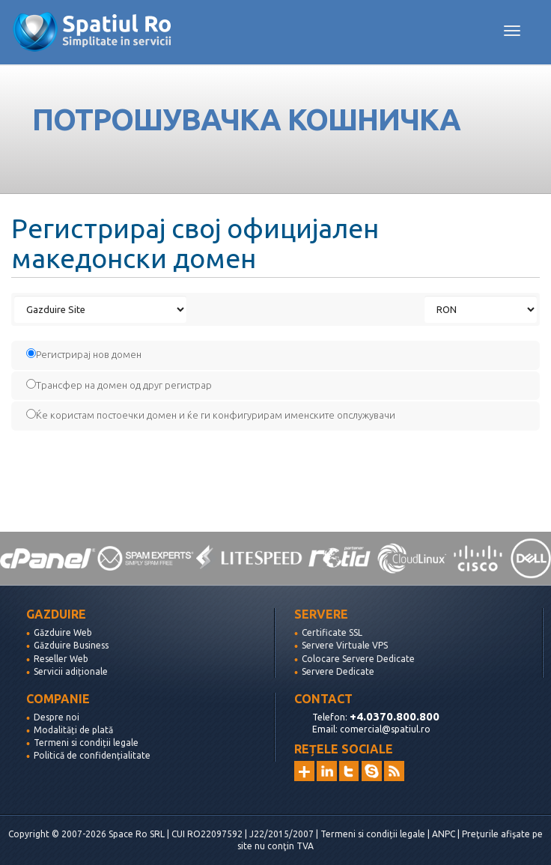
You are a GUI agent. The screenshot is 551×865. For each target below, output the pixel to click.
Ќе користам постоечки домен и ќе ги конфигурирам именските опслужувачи (210, 414)
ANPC (443, 834)
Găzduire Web (63, 632)
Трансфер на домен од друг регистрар (119, 384)
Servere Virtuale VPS (345, 645)
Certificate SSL (332, 632)
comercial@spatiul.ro (385, 729)
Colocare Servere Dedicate (358, 659)
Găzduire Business (71, 645)
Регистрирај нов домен (83, 353)
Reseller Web (61, 659)
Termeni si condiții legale (86, 742)
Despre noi (56, 717)
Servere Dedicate (338, 671)
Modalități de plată (73, 730)
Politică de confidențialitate (92, 755)
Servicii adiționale (71, 671)
